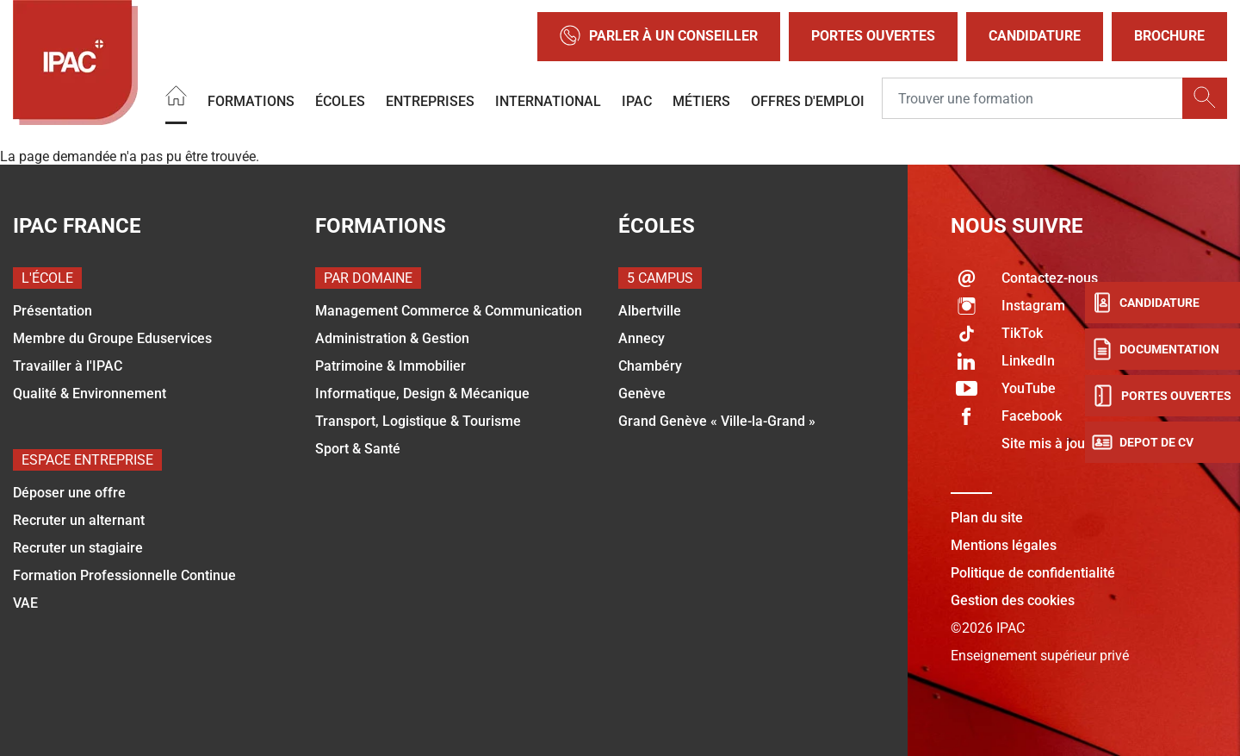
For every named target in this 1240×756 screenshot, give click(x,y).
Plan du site (987, 517)
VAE (25, 603)
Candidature (1035, 36)
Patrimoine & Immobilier (390, 366)
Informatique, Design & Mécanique (422, 393)
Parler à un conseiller (659, 36)
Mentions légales (1004, 545)
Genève (642, 393)
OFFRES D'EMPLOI (808, 101)
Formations (251, 101)
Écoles (340, 101)
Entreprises (430, 101)
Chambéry (650, 366)
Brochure (1169, 36)
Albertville (649, 311)
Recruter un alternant (79, 520)
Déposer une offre (69, 492)
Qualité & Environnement (89, 393)
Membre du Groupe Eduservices (112, 338)
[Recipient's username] (1032, 99)
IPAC (637, 101)
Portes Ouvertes (873, 36)
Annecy (641, 338)
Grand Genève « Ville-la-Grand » (716, 421)
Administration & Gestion (392, 338)
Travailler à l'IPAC (67, 366)
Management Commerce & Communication (448, 311)
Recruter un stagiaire (78, 548)
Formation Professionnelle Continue (124, 575)
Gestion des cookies (1013, 600)
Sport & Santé (357, 448)
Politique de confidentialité (1033, 573)
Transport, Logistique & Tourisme (418, 421)
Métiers (701, 101)
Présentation (52, 311)
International (548, 101)
